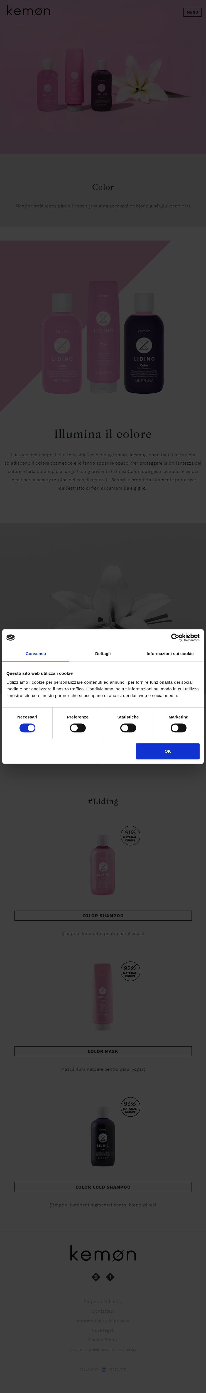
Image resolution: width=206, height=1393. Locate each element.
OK (168, 751)
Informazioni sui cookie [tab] (170, 653)
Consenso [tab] (36, 653)
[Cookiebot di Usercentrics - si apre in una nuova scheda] (175, 637)
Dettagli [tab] (103, 653)
